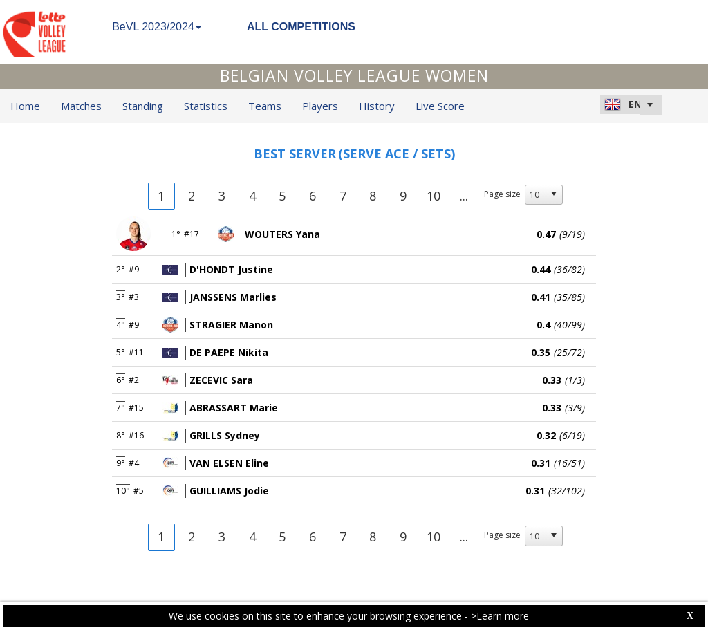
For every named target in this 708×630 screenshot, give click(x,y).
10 (433, 195)
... (464, 195)
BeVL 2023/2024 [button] (156, 27)
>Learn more (500, 615)
